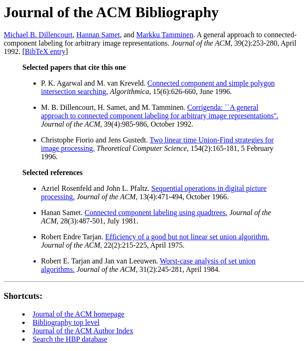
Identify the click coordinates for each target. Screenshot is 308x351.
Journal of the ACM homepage (78, 314)
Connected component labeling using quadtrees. (156, 212)
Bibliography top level (66, 322)
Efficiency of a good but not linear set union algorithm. (187, 237)
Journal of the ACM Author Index (83, 331)
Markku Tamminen (165, 35)
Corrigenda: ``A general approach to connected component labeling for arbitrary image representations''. (159, 111)
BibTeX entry (45, 51)
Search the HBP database (70, 339)
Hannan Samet (98, 35)
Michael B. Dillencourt (38, 35)
